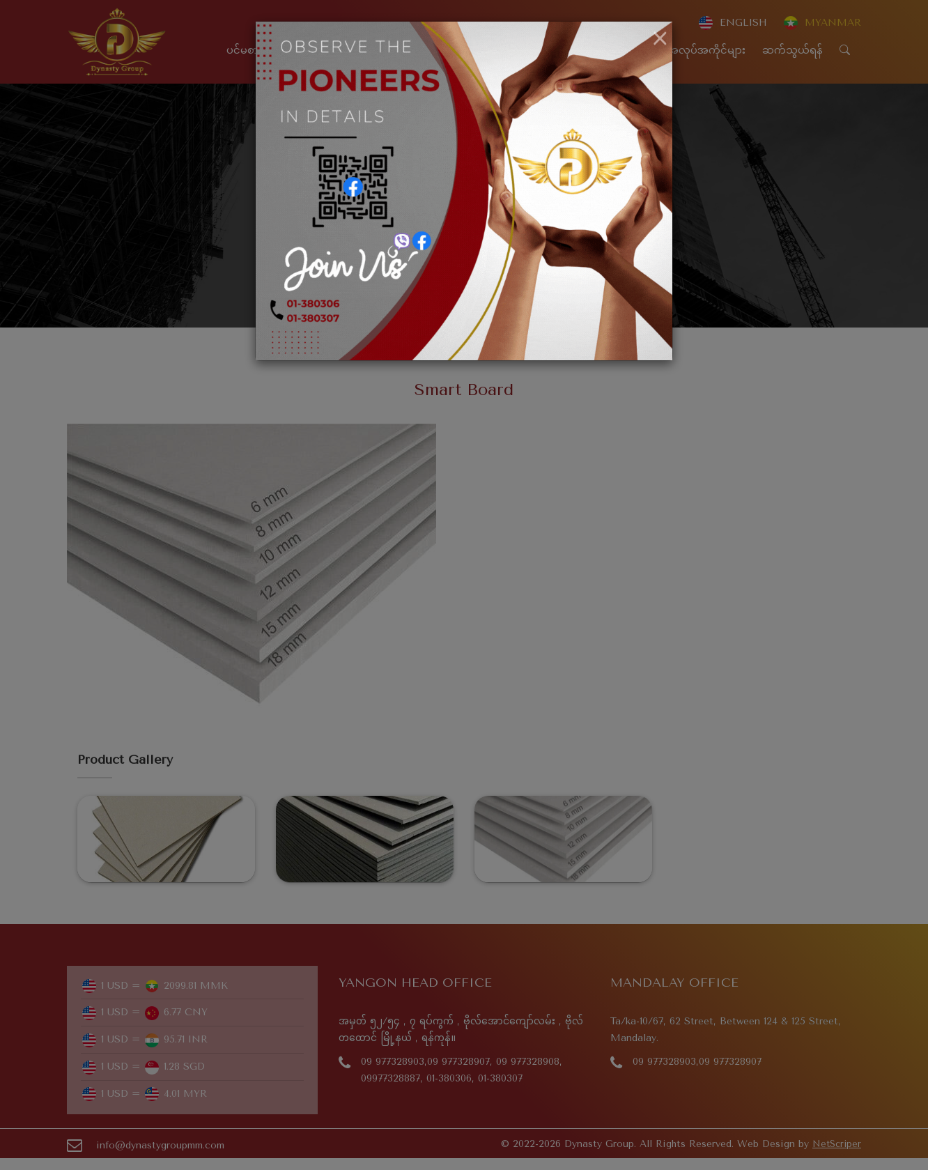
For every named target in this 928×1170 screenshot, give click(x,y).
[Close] (660, 39)
